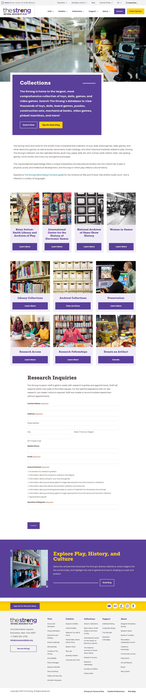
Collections (77, 11)
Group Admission (53, 628)
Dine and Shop (52, 669)
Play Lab (69, 649)
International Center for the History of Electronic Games (91, 638)
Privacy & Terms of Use (94, 689)
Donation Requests (54, 678)
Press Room (125, 656)
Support (92, 11)
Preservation (88, 671)
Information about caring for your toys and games (49, 477)
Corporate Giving (108, 626)
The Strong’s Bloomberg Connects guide (44, 173)
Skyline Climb (70, 644)
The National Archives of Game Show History (90, 648)
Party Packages (53, 660)
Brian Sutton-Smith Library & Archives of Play (91, 628)
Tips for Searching (54, 125)
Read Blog (107, 580)
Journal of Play (105, 3)
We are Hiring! (23, 646)
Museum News (126, 628)
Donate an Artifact (91, 666)
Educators (61, 3)
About (105, 11)
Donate (120, 11)
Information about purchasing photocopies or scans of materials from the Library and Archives (67, 488)
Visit (50, 11)
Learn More (24, 245)
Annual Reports (126, 660)
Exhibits (61, 11)
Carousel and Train (73, 657)
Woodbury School (78, 3)
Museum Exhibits (72, 621)
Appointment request (37, 495)
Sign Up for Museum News (25, 604)
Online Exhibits (71, 626)
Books (123, 664)
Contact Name (37, 402)
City (29, 430)
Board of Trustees (127, 633)
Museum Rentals (53, 664)
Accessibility (51, 656)
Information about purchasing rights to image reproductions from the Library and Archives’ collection (70, 492)
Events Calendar (53, 640)
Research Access (90, 655)
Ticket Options (135, 11)
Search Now (29, 125)
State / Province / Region (84, 430)
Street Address (33, 421)
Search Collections (91, 621)
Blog (93, 3)
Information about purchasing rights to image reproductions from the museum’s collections (66, 481)
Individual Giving (108, 621)
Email (33, 455)
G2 (118, 3)
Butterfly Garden (72, 653)
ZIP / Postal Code (34, 439)
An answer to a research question (42, 470)
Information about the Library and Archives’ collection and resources (57, 484)
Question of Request (40, 500)
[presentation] (43, 514)
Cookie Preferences (116, 689)
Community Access (128, 651)
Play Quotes (125, 669)
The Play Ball (107, 630)
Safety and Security (54, 673)
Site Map (132, 689)
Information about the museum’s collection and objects (51, 474)
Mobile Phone (33, 444)
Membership (52, 644)
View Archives (73, 304)
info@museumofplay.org (21, 638)
